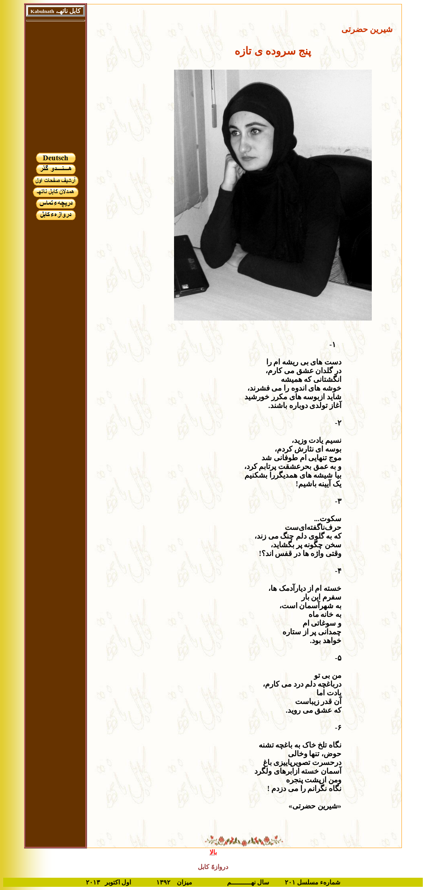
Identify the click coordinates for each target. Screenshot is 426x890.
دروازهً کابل (213, 866)
